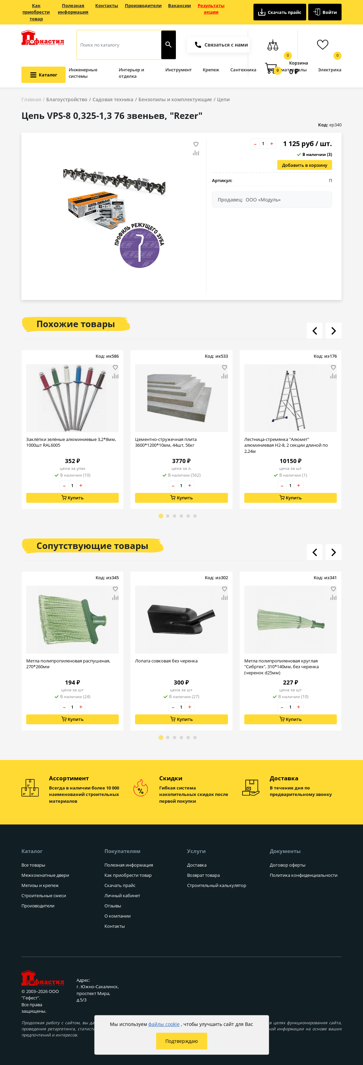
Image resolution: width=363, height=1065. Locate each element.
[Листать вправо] (333, 330)
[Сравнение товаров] (273, 45)
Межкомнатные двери (45, 875)
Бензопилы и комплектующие (175, 99)
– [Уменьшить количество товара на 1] (255, 143)
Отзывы (112, 906)
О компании (117, 916)
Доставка (197, 865)
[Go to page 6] (195, 516)
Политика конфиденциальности (303, 875)
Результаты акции (211, 8)
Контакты (106, 5)
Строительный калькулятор (216, 885)
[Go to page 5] (188, 516)
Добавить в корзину (304, 165)
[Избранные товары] (322, 45)
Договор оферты (288, 865)
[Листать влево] (315, 330)
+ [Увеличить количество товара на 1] (271, 143)
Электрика (330, 70)
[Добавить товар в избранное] (196, 144)
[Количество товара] (263, 143)
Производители (143, 5)
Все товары (33, 865)
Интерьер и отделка (131, 73)
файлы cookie (164, 1024)
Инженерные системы (83, 73)
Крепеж (211, 70)
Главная (31, 99)
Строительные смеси (43, 895)
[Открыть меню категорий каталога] (43, 75)
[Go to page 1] (161, 516)
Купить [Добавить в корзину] (72, 498)
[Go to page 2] (167, 516)
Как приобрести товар (36, 12)
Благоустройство (66, 99)
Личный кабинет (122, 895)
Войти (325, 12)
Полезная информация (73, 8)
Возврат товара (203, 875)
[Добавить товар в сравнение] (196, 153)
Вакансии (179, 5)
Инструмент (178, 70)
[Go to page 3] (174, 516)
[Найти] (168, 45)
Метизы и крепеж (40, 885)
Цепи (223, 99)
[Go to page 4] (181, 516)
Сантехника (243, 70)
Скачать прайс (279, 12)
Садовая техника (113, 99)
